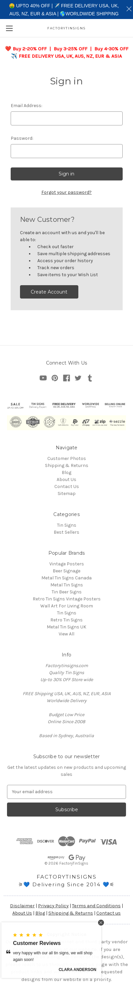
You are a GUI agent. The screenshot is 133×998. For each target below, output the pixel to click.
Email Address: (26, 105)
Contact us (108, 913)
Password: (22, 138)
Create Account (49, 292)
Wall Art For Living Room (66, 606)
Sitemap (67, 493)
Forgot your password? (66, 192)
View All (66, 634)
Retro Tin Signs (66, 620)
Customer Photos (66, 458)
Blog (66, 472)
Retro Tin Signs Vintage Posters (67, 599)
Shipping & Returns (66, 465)
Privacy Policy (53, 906)
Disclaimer (22, 906)
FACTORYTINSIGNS (67, 877)
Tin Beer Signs (67, 592)
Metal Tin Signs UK (66, 627)
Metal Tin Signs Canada (66, 578)
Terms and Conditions (96, 906)
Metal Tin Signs (66, 585)
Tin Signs (66, 525)
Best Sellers (66, 532)
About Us (66, 479)
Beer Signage (66, 571)
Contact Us (66, 486)
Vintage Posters (66, 564)
